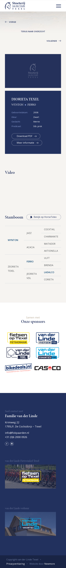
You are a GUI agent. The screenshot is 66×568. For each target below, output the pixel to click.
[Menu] (57, 5)
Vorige (12, 22)
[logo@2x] (27, 5)
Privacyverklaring (15, 563)
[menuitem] (57, 5)
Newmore (49, 563)
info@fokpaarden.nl (17, 432)
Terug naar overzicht (33, 31)
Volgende (52, 41)
